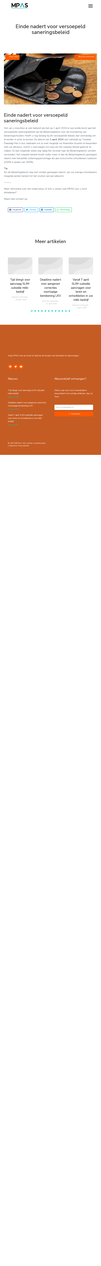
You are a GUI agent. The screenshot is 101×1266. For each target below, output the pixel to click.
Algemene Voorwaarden (19, 445)
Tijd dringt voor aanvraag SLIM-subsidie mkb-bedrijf (20, 286)
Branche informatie (86, 56)
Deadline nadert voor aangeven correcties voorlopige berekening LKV (50, 288)
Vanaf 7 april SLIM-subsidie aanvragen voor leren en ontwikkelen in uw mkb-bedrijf (81, 290)
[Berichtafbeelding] (20, 265)
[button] (90, 6)
